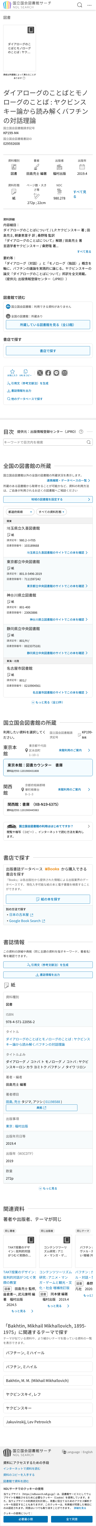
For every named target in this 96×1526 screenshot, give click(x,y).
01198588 (52, 1101)
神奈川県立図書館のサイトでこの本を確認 (59, 619)
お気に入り (12, 373)
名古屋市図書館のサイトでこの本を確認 (61, 692)
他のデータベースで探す (25, 399)
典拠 (42, 1107)
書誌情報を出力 (19, 390)
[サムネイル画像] (19, 1251)
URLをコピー (25, 373)
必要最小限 (26, 1519)
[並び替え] (20, 511)
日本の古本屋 (21, 914)
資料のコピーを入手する (19, 1475)
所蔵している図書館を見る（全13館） (48, 324)
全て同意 (72, 1519)
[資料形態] (51, 511)
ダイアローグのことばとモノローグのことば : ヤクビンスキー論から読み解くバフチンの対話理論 (48, 1041)
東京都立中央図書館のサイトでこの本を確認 (58, 585)
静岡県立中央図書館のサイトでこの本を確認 (58, 652)
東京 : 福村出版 (17, 1126)
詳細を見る (80, 1508)
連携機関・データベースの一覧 (69, 480)
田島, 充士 (13, 1101)
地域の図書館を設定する (61, 499)
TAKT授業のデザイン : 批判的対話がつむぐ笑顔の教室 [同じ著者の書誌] (19, 1277)
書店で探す (48, 350)
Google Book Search (27, 920)
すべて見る (79, 194)
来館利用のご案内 (75, 750)
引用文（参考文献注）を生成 (27, 383)
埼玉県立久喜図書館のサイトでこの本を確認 (58, 552)
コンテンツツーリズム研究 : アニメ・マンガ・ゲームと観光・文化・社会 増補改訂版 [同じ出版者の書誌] (55, 1279)
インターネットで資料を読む (21, 1468)
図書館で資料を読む (16, 1481)
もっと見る (23, 1311)
